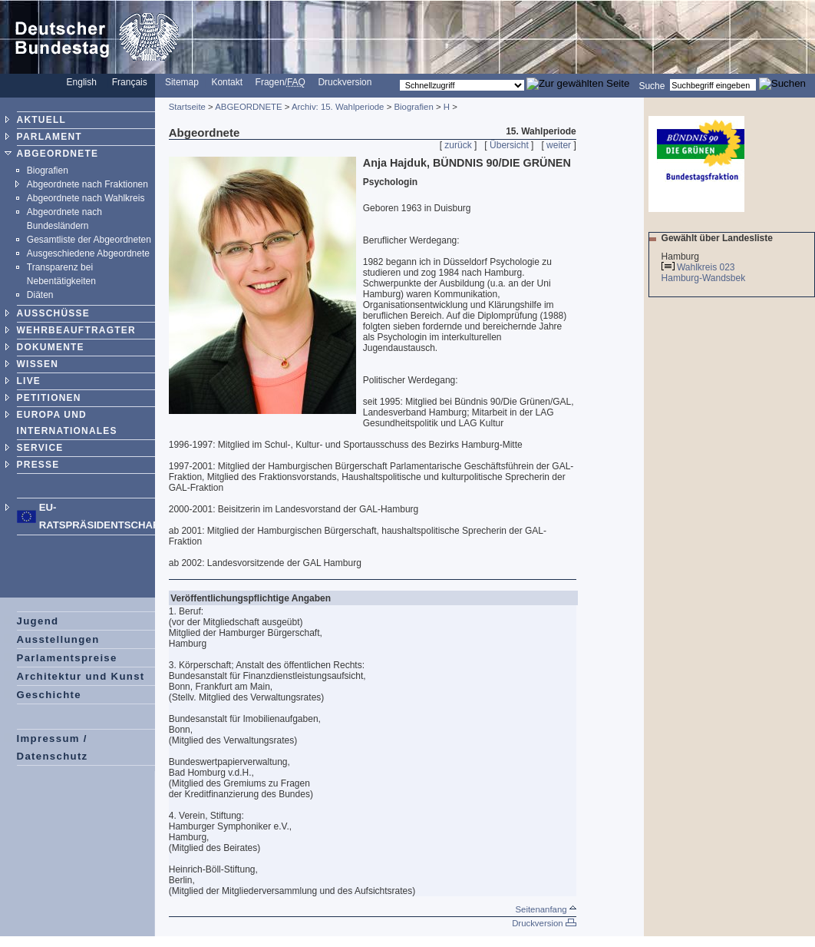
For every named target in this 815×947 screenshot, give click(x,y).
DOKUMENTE (50, 347)
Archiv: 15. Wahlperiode (338, 106)
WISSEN (38, 364)
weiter (558, 145)
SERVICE (40, 447)
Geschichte (49, 694)
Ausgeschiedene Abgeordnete (88, 253)
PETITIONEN (49, 397)
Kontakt (227, 82)
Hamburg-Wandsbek (705, 278)
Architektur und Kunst (81, 676)
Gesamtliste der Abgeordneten (89, 239)
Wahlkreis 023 (706, 267)
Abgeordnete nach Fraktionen (87, 184)
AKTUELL (41, 119)
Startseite (187, 106)
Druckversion (344, 82)
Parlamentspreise (67, 658)
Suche (651, 85)
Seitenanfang (545, 909)
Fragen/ (280, 82)
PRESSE (38, 464)
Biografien (47, 170)
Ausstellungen (58, 639)
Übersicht (509, 145)
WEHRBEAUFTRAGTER (76, 330)
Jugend (38, 621)
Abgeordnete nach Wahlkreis (86, 198)
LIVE (29, 381)
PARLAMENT (49, 136)
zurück (457, 145)
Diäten (40, 295)
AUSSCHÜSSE (53, 313)
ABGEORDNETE (58, 153)
